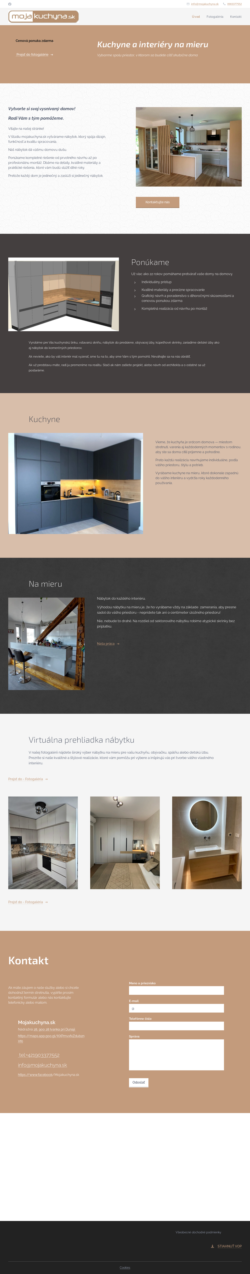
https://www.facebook (35, 1075)
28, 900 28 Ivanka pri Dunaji (55, 1029)
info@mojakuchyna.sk (205, 4)
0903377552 (234, 4)
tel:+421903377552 (38, 1055)
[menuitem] (196, 17)
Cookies (125, 1267)
